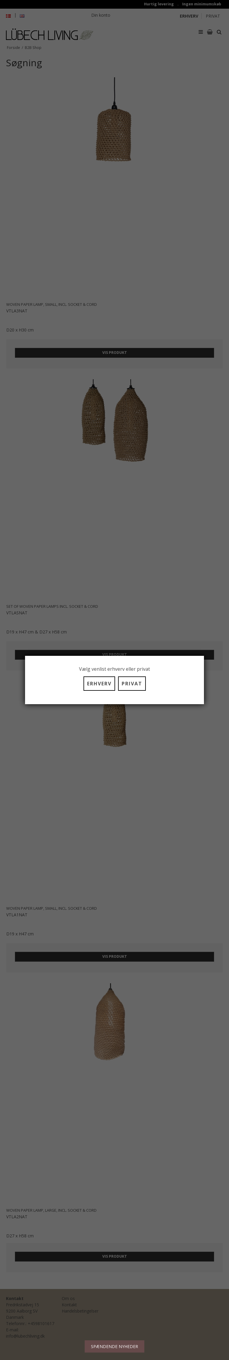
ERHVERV (99, 683)
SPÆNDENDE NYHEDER (114, 1346)
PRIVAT (132, 683)
